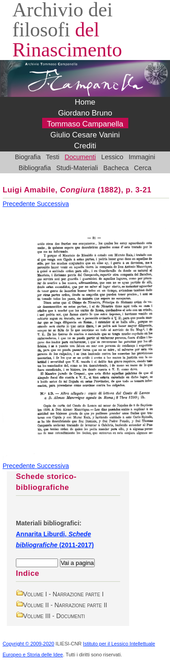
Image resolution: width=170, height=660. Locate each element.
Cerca (143, 167)
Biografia (28, 157)
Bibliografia (35, 167)
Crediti (85, 145)
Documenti (80, 157)
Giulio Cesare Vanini (85, 135)
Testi (52, 157)
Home (85, 102)
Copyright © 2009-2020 (28, 643)
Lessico (112, 157)
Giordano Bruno (85, 113)
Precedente (20, 203)
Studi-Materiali (77, 167)
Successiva (53, 203)
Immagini (142, 157)
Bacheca (116, 167)
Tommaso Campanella (85, 124)
